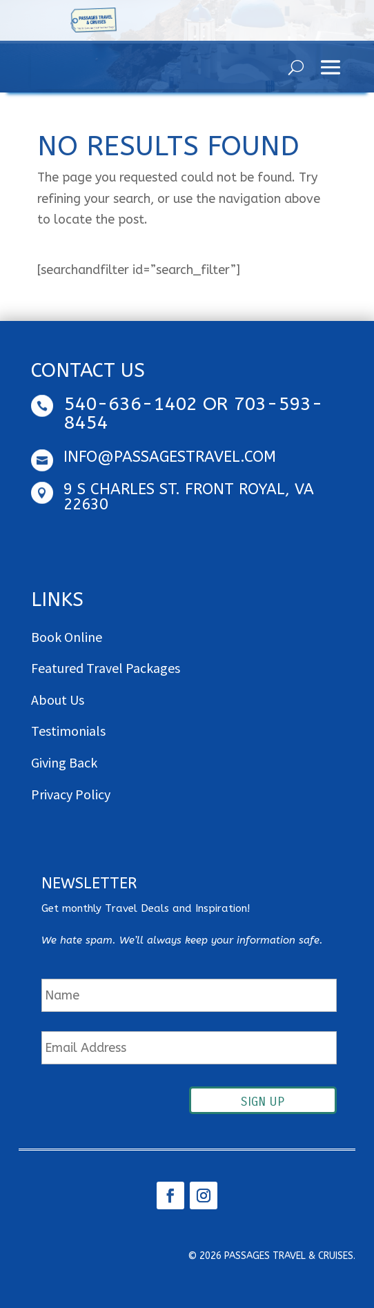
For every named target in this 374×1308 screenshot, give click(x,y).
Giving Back (64, 762)
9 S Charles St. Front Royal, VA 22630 (188, 497)
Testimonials (68, 730)
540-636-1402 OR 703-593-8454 (193, 413)
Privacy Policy (70, 794)
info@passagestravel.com (169, 457)
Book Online (66, 636)
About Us (57, 699)
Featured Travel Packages (105, 667)
